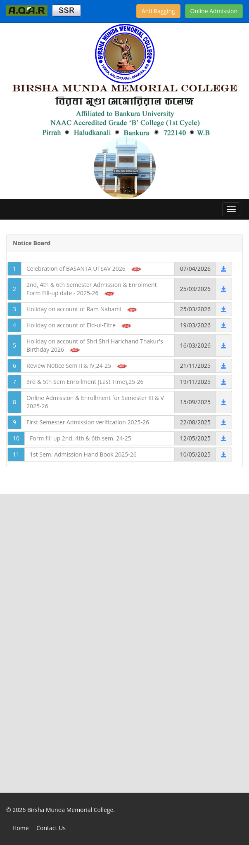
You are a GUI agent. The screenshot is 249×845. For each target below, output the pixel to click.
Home (20, 828)
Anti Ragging (158, 11)
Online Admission (213, 11)
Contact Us (51, 828)
